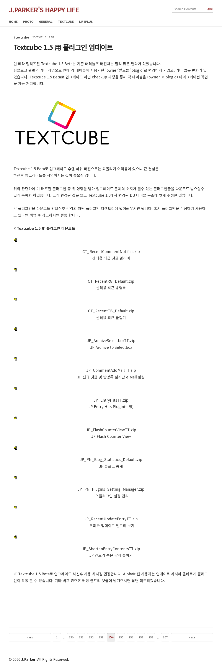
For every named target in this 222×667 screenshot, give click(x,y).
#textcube (21, 37)
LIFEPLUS (86, 21)
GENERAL (45, 21)
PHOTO (28, 21)
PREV (44, 637)
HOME (13, 21)
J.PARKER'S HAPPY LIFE (44, 9)
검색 (210, 9)
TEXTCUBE (66, 21)
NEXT (178, 637)
